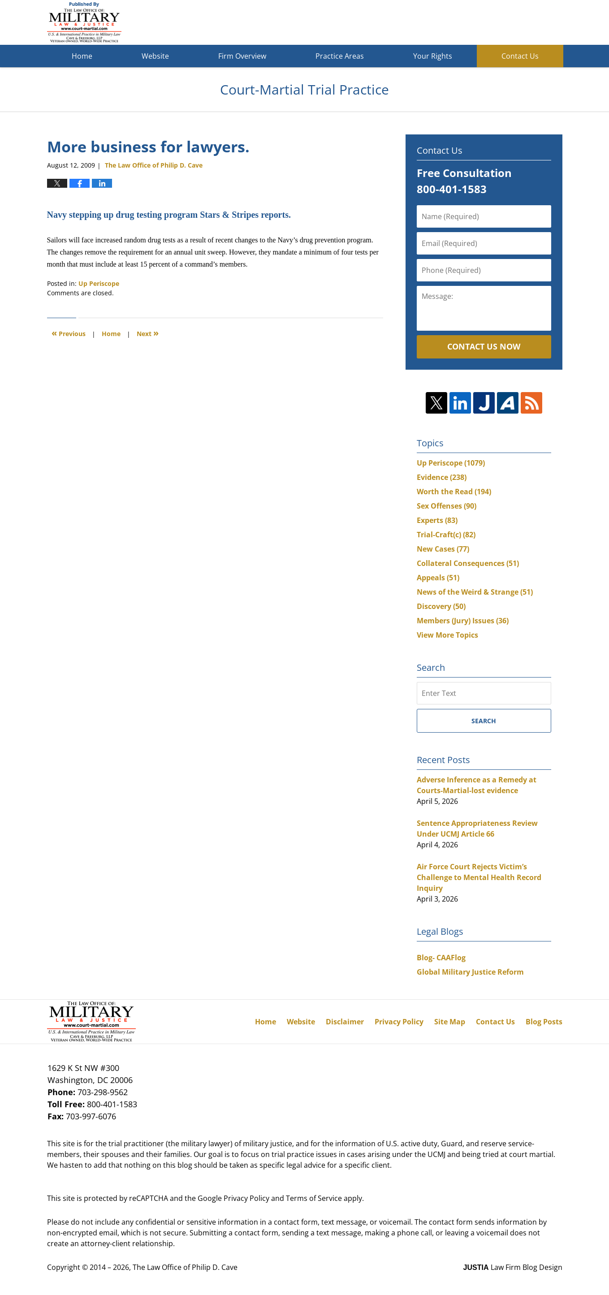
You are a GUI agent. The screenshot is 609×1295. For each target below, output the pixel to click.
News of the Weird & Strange (475, 592)
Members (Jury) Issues (463, 621)
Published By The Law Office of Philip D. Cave (497, 22)
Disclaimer (345, 1022)
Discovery (441, 606)
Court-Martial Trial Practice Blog (84, 22)
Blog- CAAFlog (441, 958)
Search (483, 721)
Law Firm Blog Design (512, 1267)
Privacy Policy (399, 1022)
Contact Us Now (483, 346)
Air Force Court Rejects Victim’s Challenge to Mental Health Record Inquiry (479, 877)
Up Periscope (98, 283)
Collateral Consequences (468, 563)
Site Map (449, 1022)
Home (82, 56)
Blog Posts (544, 1022)
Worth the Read (454, 491)
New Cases (443, 549)
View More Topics (447, 635)
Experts (437, 520)
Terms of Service (314, 1198)
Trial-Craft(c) (446, 535)
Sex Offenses (446, 506)
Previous (69, 333)
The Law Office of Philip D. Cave (185, 1267)
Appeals (438, 578)
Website (155, 56)
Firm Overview (242, 56)
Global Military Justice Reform (470, 972)
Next (148, 333)
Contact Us (520, 56)
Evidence (441, 477)
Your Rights (432, 56)
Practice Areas (339, 56)
